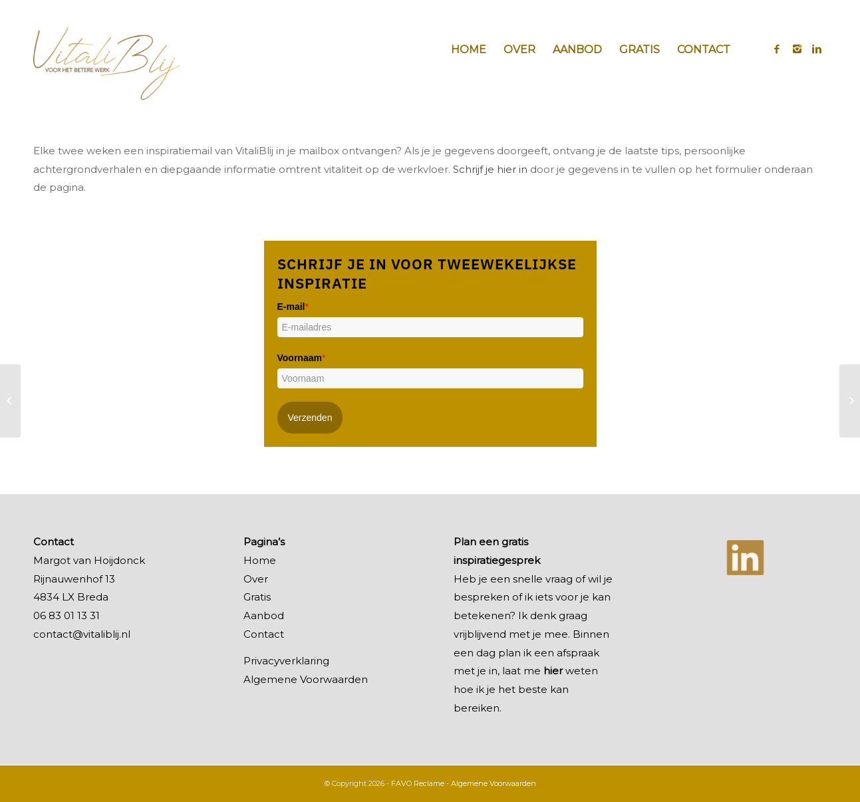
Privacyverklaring (286, 660)
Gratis (257, 597)
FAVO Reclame (417, 783)
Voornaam (301, 357)
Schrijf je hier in (490, 169)
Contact (263, 634)
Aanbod (263, 615)
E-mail (293, 306)
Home (259, 560)
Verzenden (310, 417)
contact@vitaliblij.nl (81, 634)
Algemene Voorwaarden (305, 679)
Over (255, 579)
